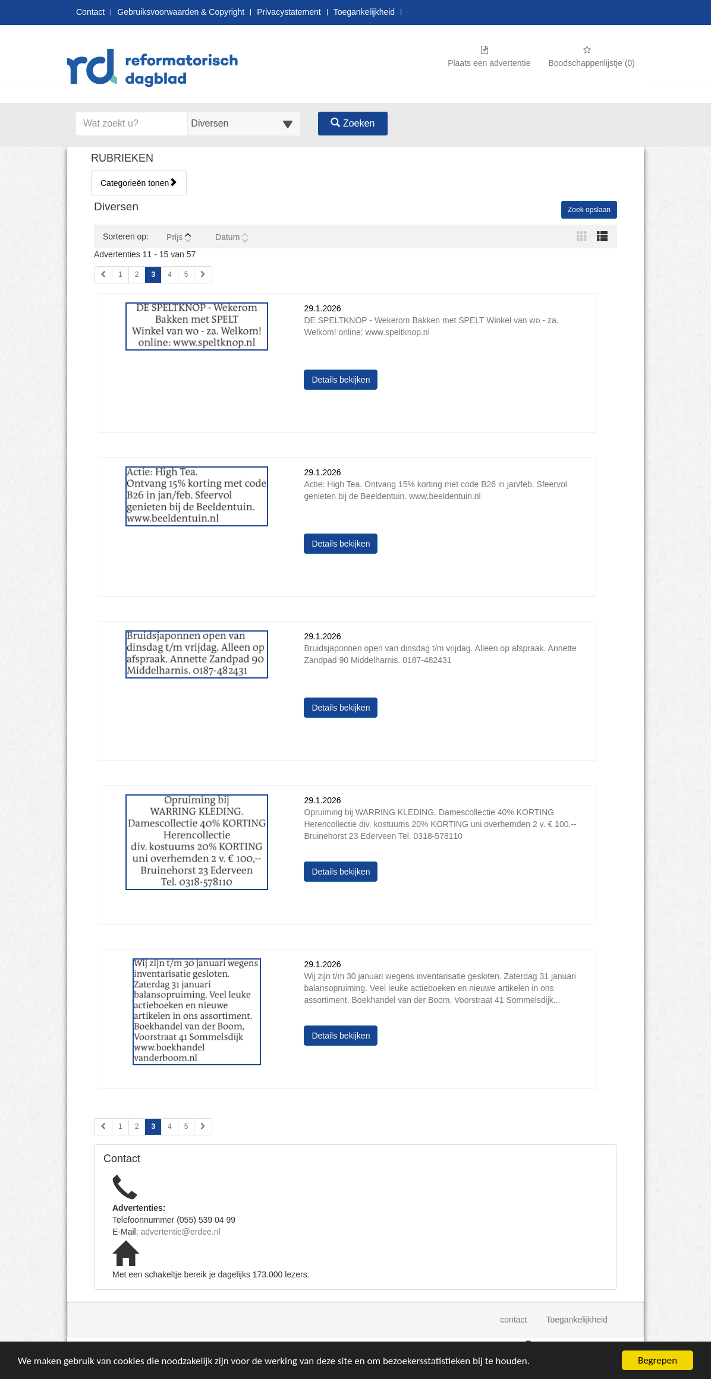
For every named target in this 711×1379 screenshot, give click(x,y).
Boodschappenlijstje (591, 57)
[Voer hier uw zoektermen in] (132, 123)
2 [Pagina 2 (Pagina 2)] (137, 1126)
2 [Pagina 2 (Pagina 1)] (137, 274)
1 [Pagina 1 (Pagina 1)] (120, 274)
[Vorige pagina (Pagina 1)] (103, 274)
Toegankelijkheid (364, 12)
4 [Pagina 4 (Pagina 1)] (170, 274)
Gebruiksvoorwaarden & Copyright (180, 12)
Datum (231, 237)
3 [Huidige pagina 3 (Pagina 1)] (153, 274)
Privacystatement (288, 12)
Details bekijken (344, 378)
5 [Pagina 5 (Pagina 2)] (186, 1126)
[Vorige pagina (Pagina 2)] (103, 1126)
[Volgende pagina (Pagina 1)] (203, 274)
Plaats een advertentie (489, 57)
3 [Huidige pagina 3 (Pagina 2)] (153, 1126)
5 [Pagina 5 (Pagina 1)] (186, 274)
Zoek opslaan (589, 210)
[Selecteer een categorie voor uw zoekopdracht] (244, 123)
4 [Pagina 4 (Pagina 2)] (170, 1126)
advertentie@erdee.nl (180, 1231)
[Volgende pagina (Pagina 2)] (203, 1126)
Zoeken (353, 123)
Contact (90, 12)
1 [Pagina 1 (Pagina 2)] (120, 1126)
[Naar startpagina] (156, 69)
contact (513, 1319)
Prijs (178, 237)
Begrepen (657, 1360)
